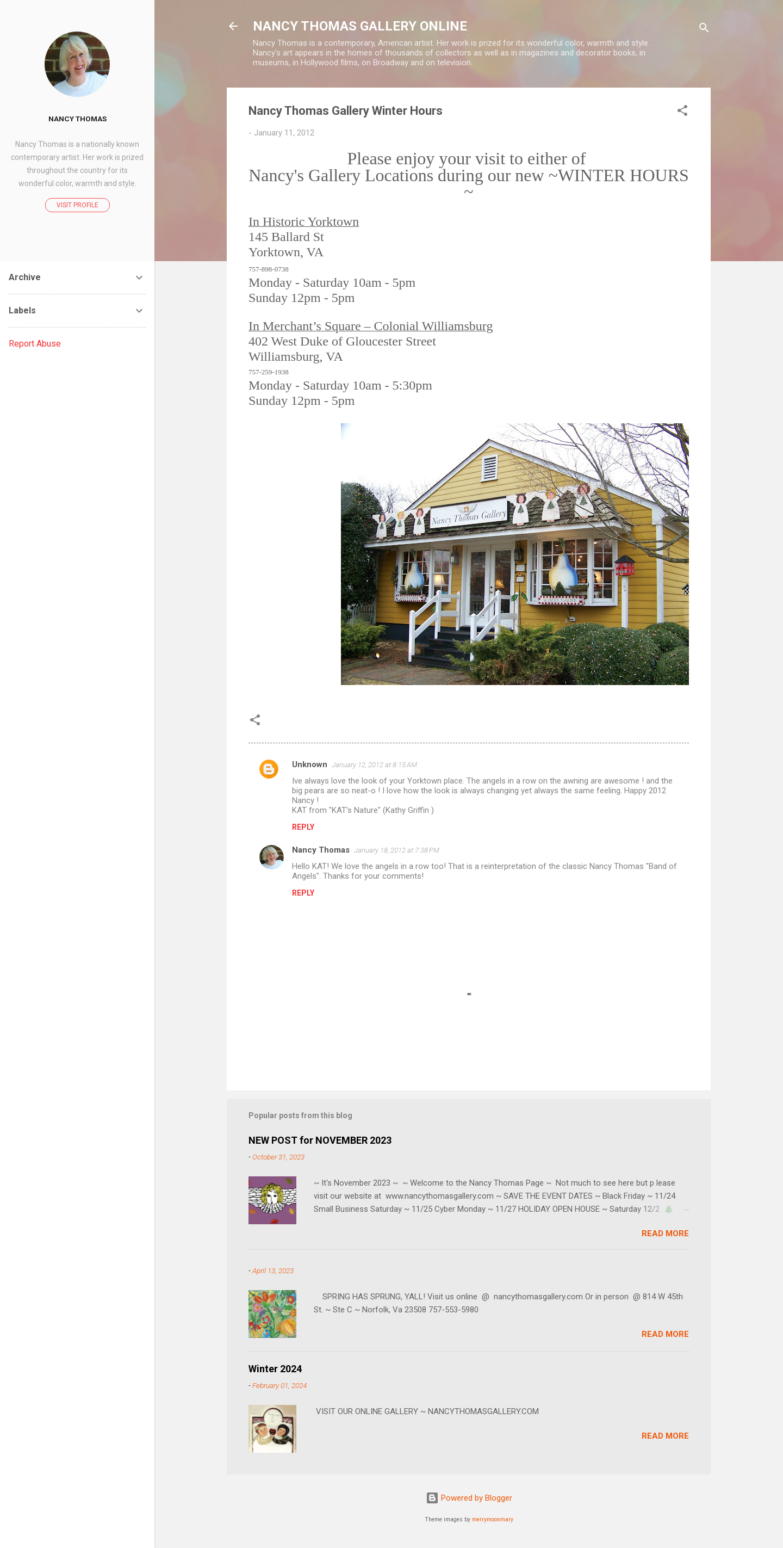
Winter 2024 (275, 1368)
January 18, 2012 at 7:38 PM (396, 850)
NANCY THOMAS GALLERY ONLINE (360, 26)
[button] (682, 112)
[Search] (704, 29)
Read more (665, 1233)
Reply (303, 827)
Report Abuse (35, 343)
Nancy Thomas (321, 850)
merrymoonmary (492, 1519)
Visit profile (77, 205)
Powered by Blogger (469, 1498)
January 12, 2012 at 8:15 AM (374, 765)
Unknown (309, 764)
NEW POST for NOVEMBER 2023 (319, 1140)
